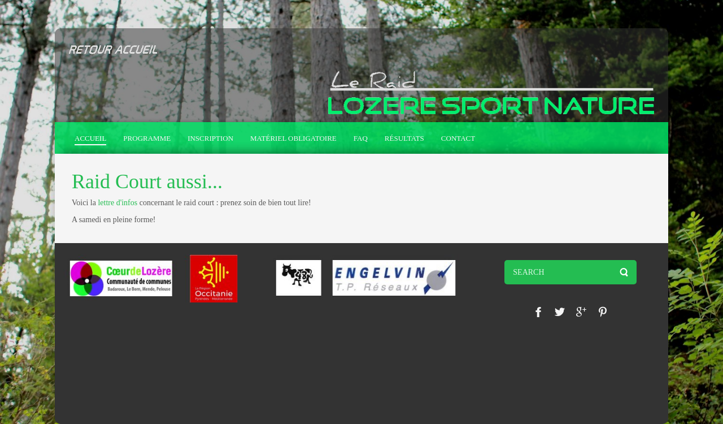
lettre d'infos (117, 202)
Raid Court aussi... (147, 181)
